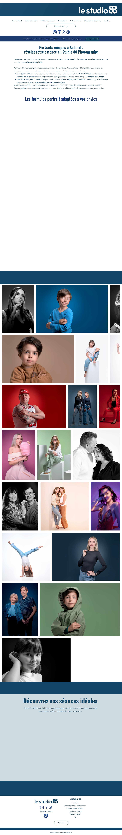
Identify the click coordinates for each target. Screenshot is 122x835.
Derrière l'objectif (75, 811)
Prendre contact (46, 811)
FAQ (75, 817)
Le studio (75, 803)
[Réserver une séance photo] (50, 39)
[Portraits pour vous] (30, 39)
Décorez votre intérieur (75, 808)
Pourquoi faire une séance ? (75, 806)
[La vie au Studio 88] (92, 39)
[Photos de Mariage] (61, 26)
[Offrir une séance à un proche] (73, 39)
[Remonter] (61, 823)
